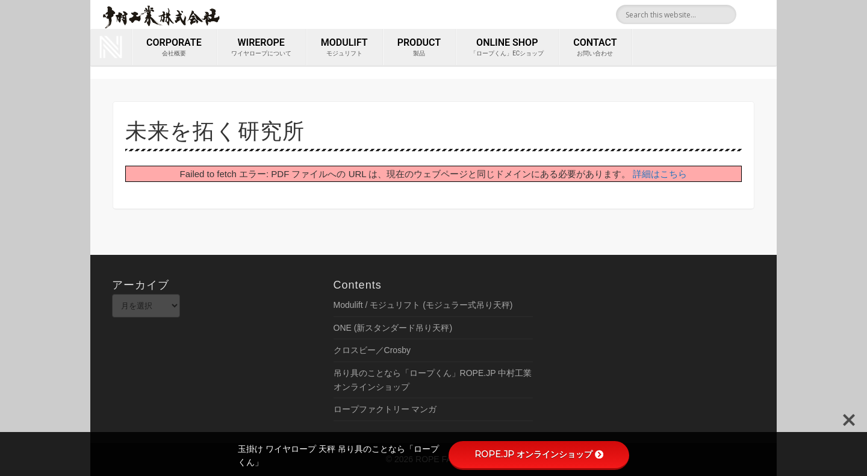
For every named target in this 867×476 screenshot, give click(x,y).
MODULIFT (344, 47)
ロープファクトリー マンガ (385, 409)
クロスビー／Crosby (372, 350)
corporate (174, 47)
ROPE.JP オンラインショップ (538, 454)
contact (595, 47)
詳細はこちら (660, 174)
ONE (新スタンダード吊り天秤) (393, 328)
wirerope (261, 47)
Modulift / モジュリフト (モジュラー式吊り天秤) (423, 305)
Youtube (763, 14)
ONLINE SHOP (507, 47)
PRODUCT (419, 47)
